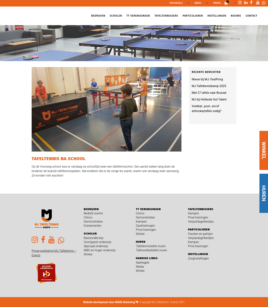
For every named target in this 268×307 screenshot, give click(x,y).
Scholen (90, 233)
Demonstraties (93, 221)
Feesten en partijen (200, 234)
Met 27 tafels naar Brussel (209, 93)
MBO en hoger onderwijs (100, 250)
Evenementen (92, 225)
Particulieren (199, 229)
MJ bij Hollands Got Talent (209, 99)
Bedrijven (91, 209)
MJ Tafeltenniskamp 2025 (209, 86)
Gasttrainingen (145, 225)
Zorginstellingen (198, 258)
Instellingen (198, 254)
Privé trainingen (146, 230)
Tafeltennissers (200, 209)
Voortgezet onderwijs (97, 242)
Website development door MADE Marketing (109, 302)
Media (197, 3)
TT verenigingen (148, 209)
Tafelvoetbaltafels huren (151, 250)
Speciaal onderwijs (96, 246)
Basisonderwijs (93, 238)
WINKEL (264, 150)
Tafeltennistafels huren (151, 246)
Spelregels (176, 3)
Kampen (141, 221)
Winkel (217, 3)
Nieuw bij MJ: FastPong (207, 79)
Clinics (88, 217)
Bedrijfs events (93, 213)
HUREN (264, 193)
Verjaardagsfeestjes (201, 221)
